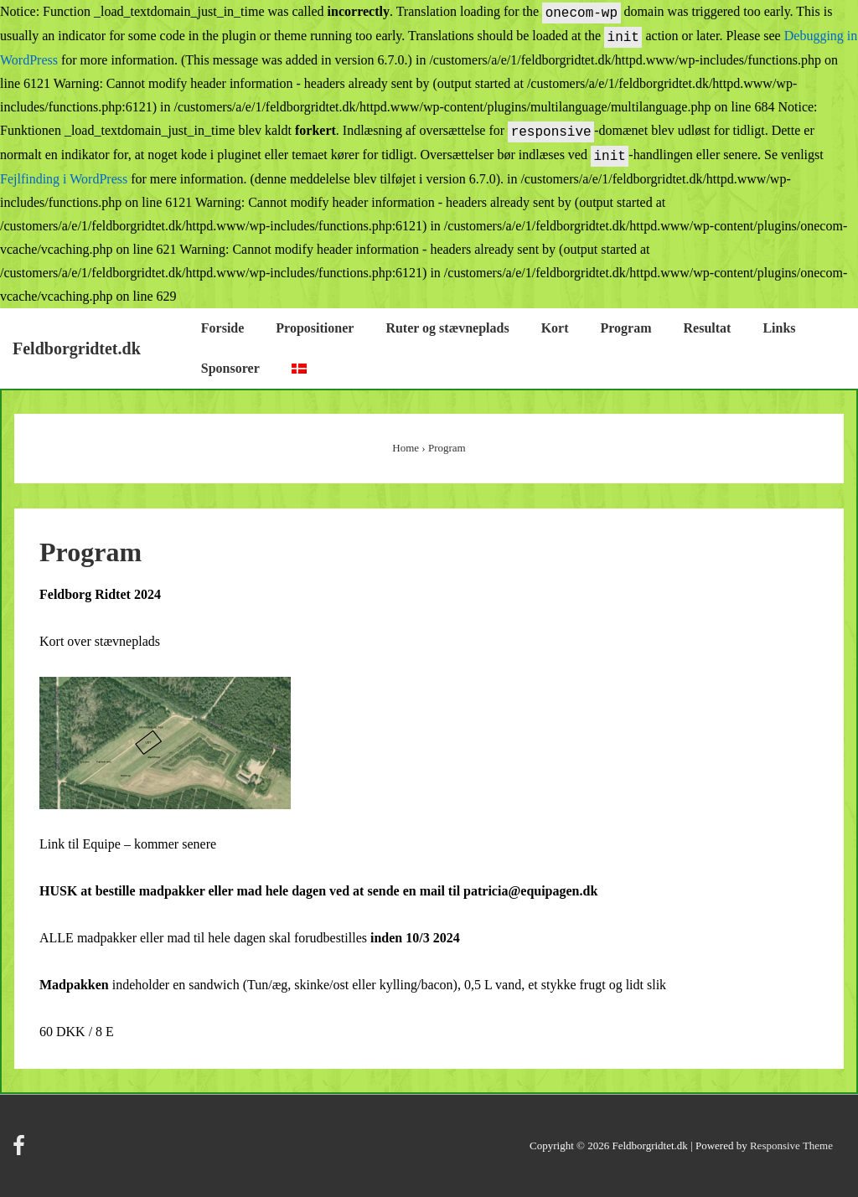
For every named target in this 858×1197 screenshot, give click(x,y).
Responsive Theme (791, 1145)
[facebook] (21, 1151)
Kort (555, 328)
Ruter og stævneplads (447, 328)
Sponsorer (230, 368)
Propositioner (315, 328)
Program (626, 328)
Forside (223, 328)
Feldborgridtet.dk (77, 348)
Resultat (707, 328)
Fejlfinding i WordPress (63, 179)
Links (778, 328)
